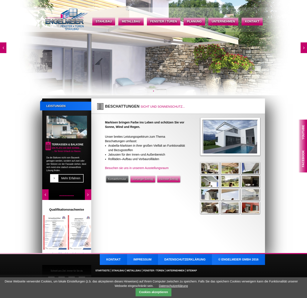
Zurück (3, 47)
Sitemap (192, 270)
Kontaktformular (117, 179)
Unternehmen (223, 21)
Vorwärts (304, 47)
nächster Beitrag (168, 179)
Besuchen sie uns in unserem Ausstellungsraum (137, 168)
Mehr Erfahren (70, 178)
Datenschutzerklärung (185, 259)
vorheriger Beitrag (143, 179)
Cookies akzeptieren (153, 292)
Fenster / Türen (163, 21)
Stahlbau (104, 21)
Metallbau (131, 21)
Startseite (66, 19)
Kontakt (252, 21)
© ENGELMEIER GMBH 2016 (238, 259)
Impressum (142, 259)
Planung (194, 21)
